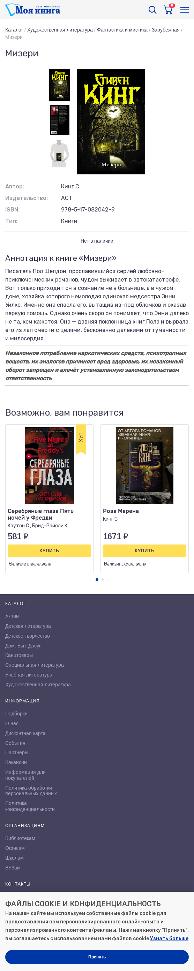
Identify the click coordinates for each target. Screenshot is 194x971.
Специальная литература (34, 665)
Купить (49, 550)
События (15, 743)
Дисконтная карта (25, 733)
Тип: (11, 221)
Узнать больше (169, 939)
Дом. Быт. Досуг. (23, 646)
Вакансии (16, 762)
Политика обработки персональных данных (31, 791)
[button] (97, 579)
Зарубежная (166, 30)
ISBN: (12, 209)
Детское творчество (27, 636)
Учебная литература (28, 675)
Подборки (16, 713)
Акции (12, 616)
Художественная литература (60, 30)
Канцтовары (19, 655)
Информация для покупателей (25, 775)
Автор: (14, 186)
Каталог (14, 30)
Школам (14, 858)
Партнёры (16, 752)
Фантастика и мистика (122, 30)
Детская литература (28, 626)
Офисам (15, 848)
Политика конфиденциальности (30, 806)
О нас (11, 723)
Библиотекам (20, 838)
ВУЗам (13, 868)
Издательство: (26, 198)
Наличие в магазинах (30, 563)
